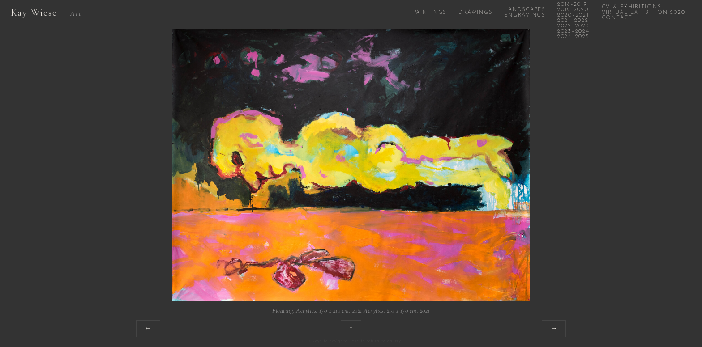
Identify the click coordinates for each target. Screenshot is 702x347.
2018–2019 (572, 4)
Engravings (524, 15)
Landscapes (524, 10)
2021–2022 (573, 20)
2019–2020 (573, 10)
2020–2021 (573, 15)
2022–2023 (573, 26)
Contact (617, 18)
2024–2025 (573, 36)
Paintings (430, 12)
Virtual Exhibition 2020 (643, 12)
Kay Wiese (46, 12)
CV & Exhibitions (631, 7)
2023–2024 (573, 31)
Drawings (475, 12)
